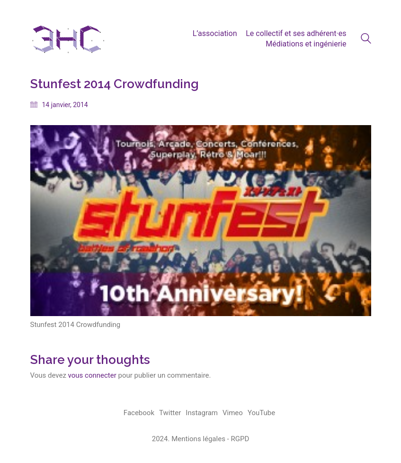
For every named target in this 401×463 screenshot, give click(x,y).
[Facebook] (139, 413)
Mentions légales (198, 439)
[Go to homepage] (68, 39)
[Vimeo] (233, 413)
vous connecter (92, 375)
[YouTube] (261, 413)
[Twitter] (170, 413)
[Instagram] (202, 413)
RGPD (240, 439)
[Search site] (366, 39)
